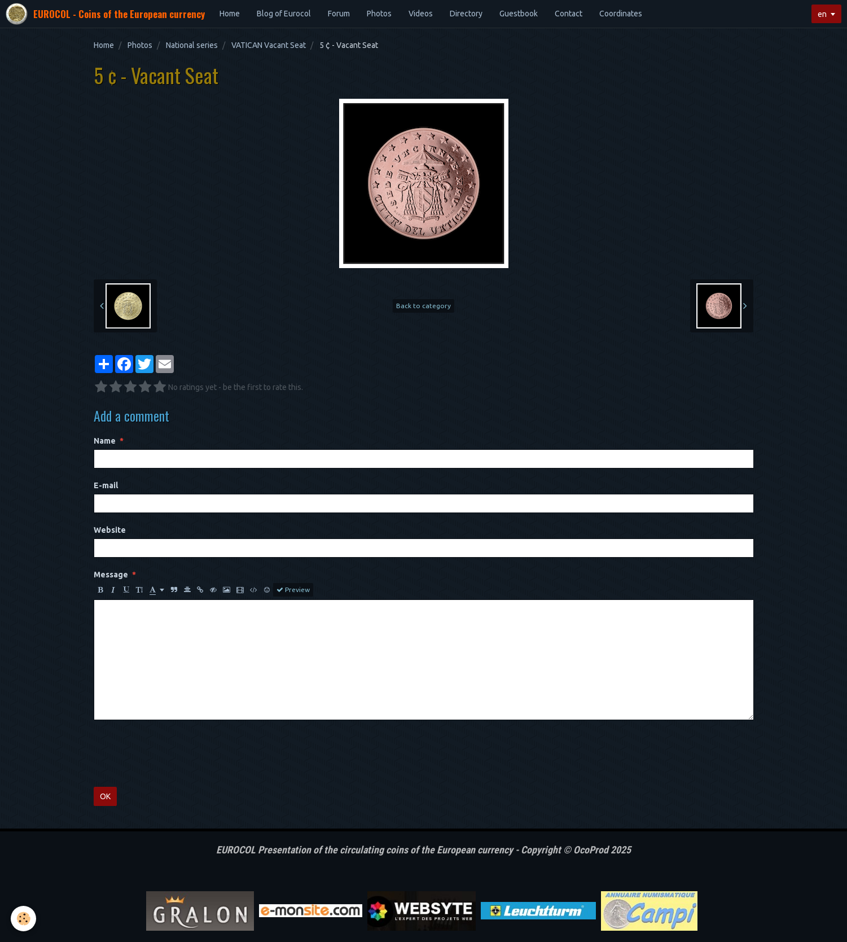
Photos (379, 13)
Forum (339, 13)
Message (111, 574)
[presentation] (179, 753)
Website (110, 529)
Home (230, 13)
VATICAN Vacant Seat (268, 45)
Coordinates (620, 13)
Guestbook (518, 13)
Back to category (423, 305)
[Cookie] (24, 918)
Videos (421, 13)
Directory (466, 13)
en (822, 14)
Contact (568, 13)
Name (105, 440)
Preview (293, 590)
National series (192, 45)
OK (105, 796)
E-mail (106, 485)
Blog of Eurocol (284, 13)
